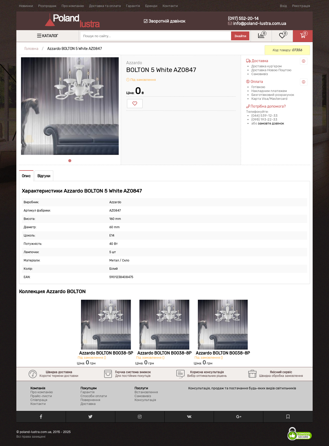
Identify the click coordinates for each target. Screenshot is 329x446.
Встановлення (146, 392)
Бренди (151, 6)
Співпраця (38, 400)
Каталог (50, 36)
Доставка (88, 404)
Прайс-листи (41, 396)
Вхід (283, 6)
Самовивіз (143, 396)
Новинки (26, 6)
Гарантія (133, 6)
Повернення (90, 400)
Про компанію (73, 6)
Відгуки (43, 176)
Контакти (170, 6)
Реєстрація (301, 6)
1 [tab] (69, 160)
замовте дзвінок (271, 123)
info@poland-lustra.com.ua (259, 23)
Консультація (145, 400)
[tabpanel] (70, 106)
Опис (26, 176)
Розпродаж (47, 6)
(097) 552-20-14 (243, 18)
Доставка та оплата (105, 6)
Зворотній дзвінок (164, 21)
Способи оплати (93, 396)
